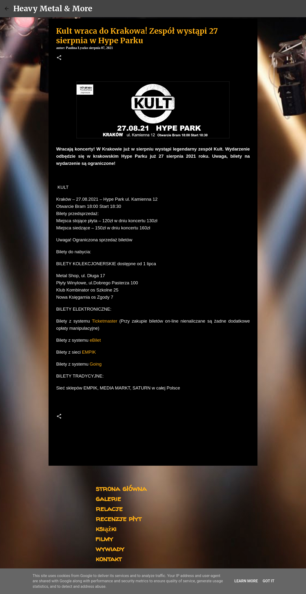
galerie (108, 498)
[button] (59, 58)
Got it (268, 581)
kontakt (109, 558)
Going (96, 364)
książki (106, 528)
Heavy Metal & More (52, 8)
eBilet (94, 340)
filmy (104, 538)
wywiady (110, 548)
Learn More (246, 581)
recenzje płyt (119, 518)
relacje (109, 508)
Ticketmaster (104, 321)
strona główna (121, 488)
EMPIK (88, 352)
